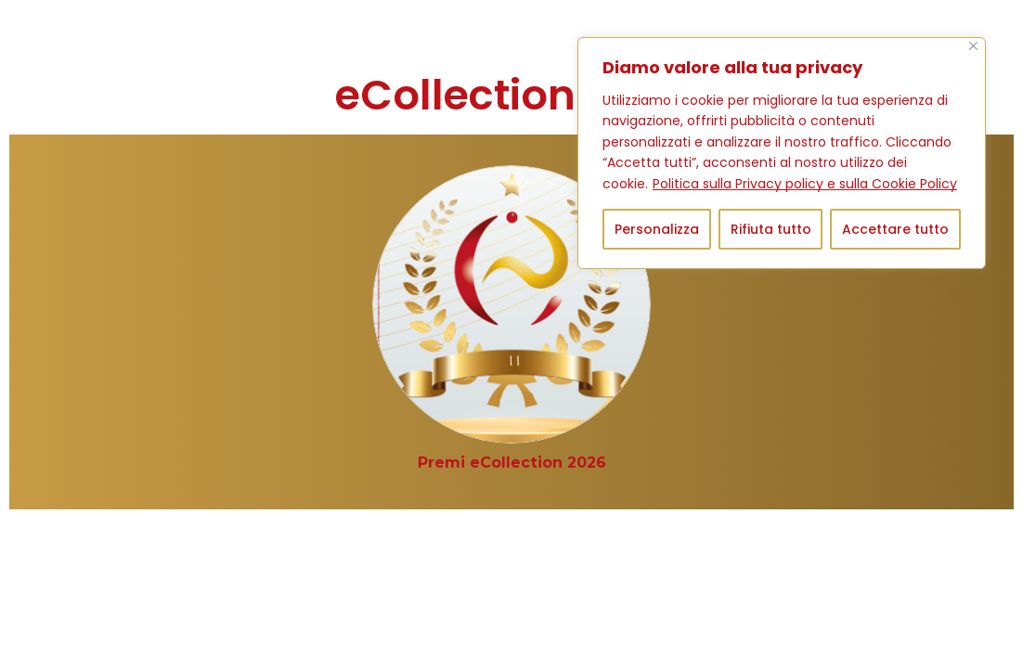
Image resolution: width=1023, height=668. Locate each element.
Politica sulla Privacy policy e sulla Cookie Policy (805, 183)
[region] (781, 153)
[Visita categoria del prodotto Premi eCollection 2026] (512, 463)
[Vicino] (973, 46)
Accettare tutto (895, 229)
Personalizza (657, 229)
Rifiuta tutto (771, 229)
